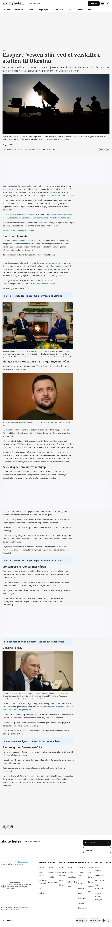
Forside (42, 867)
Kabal (90, 892)
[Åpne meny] (102, 3)
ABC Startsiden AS (13, 909)
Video (90, 9)
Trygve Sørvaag (23, 862)
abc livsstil (96, 920)
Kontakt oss (90, 842)
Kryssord (91, 887)
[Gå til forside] (22, 3)
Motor (61, 885)
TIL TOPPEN (6, 920)
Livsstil (31, 9)
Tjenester (57, 9)
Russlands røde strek (60, 266)
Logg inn (93, 3)
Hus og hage (71, 877)
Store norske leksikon (47, 283)
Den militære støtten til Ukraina (16, 240)
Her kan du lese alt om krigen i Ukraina (18, 230)
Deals (69, 887)
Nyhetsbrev (82, 903)
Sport (41, 888)
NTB (52, 514)
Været (80, 893)
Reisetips (70, 872)
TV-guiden (81, 888)
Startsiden (81, 867)
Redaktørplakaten (15, 885)
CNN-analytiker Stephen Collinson (59, 195)
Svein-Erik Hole (18, 864)
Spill (69, 9)
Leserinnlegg (52, 882)
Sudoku (90, 882)
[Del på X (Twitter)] (104, 149)
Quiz (89, 872)
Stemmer (19, 9)
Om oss (79, 9)
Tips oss (88, 850)
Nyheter (7, 9)
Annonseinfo (99, 880)
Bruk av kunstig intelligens (98, 896)
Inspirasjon (43, 9)
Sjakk (90, 877)
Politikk (42, 893)
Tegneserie (82, 908)
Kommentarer (53, 872)
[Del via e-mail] (107, 149)
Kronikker (51, 877)
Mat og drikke (72, 882)
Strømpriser (82, 898)
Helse (61, 880)
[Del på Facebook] (100, 149)
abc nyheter (83, 920)
